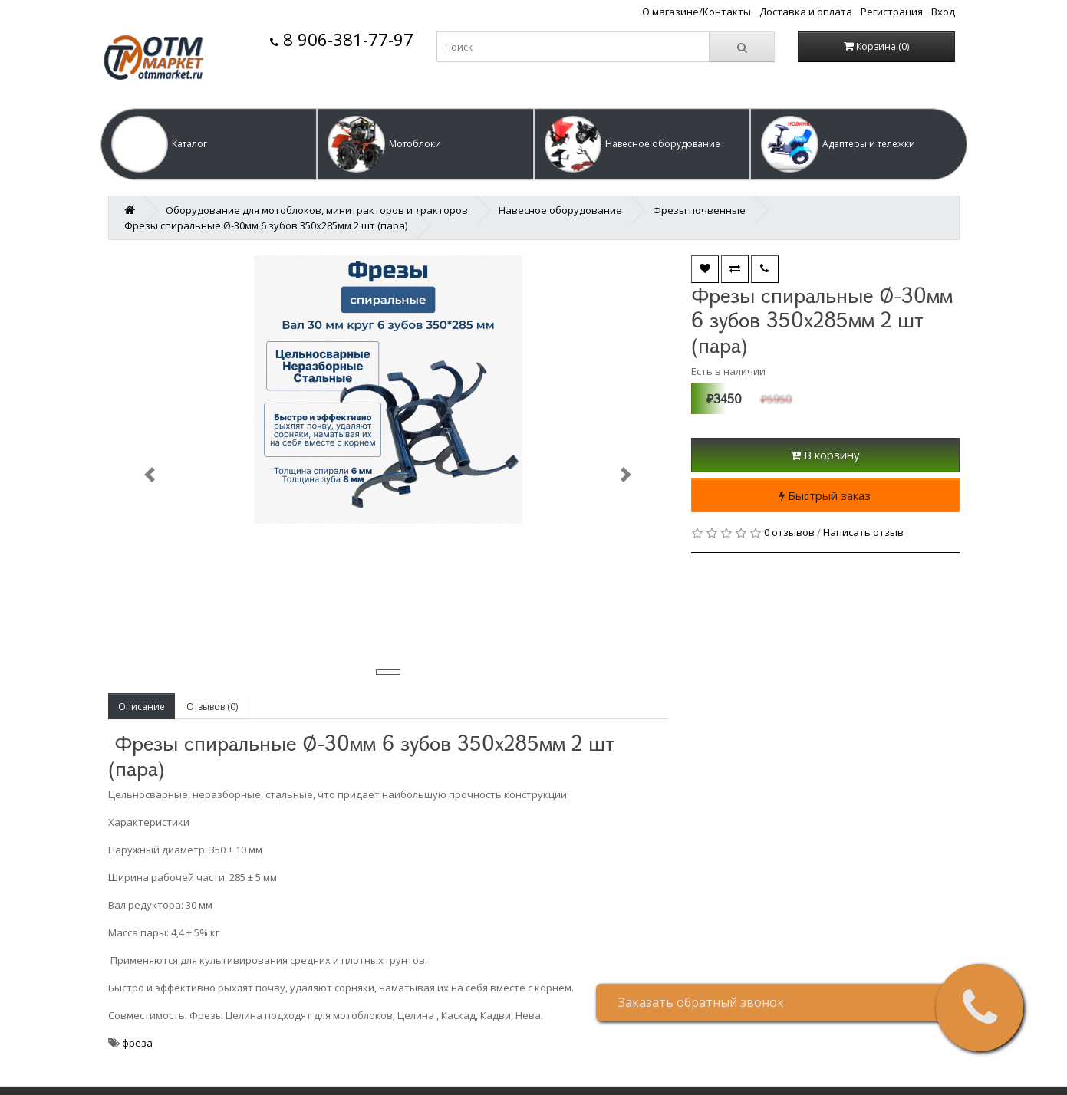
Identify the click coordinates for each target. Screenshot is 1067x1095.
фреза (137, 1043)
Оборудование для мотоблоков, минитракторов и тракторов (317, 210)
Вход (943, 11)
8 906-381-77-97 (341, 39)
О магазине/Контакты (696, 11)
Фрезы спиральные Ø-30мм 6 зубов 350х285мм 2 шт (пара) (265, 225)
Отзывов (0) (212, 706)
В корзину (825, 454)
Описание (141, 706)
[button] (209, 144)
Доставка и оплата (805, 11)
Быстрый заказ (825, 495)
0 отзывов (789, 532)
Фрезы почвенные (699, 210)
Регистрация (892, 11)
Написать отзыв (863, 532)
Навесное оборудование (560, 210)
